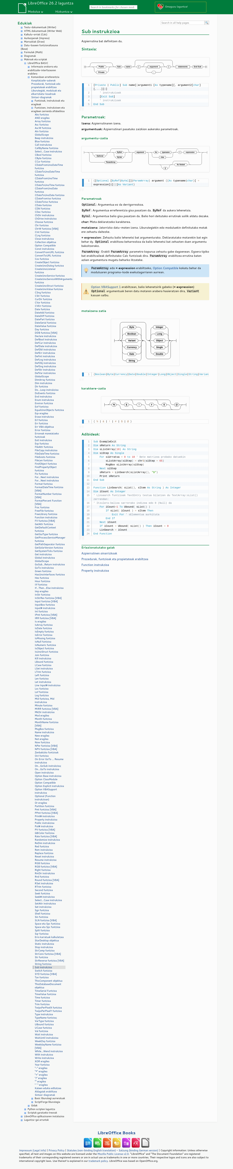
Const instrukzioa (44, 249)
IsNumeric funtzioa (45, 645)
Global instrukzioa (45, 557)
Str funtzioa (41, 957)
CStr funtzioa (42, 296)
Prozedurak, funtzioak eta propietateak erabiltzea (114, 557)
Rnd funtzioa (42, 876)
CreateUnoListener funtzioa (45, 270)
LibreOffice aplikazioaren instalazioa (44, 1116)
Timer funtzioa (43, 1001)
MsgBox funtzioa (44, 729)
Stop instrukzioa (44, 947)
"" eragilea (40, 1081)
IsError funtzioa (43, 635)
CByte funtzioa (43, 158)
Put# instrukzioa (44, 826)
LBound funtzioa (44, 661)
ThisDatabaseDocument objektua (48, 985)
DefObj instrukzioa (45, 363)
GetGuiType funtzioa (46, 534)
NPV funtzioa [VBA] (46, 749)
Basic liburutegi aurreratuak (50, 1098)
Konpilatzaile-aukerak (43, 80)
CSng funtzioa (43, 292)
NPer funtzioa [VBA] (46, 745)
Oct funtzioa (42, 755)
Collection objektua (45, 242)
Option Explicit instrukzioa (49, 786)
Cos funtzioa (42, 259)
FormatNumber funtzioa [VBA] (48, 495)
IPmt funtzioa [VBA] (46, 614)
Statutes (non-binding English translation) (91, 1150)
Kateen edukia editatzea (48, 1088)
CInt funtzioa (42, 232)
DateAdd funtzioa (44, 312)
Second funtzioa (44, 890)
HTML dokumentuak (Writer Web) (43, 31)
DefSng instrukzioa (45, 366)
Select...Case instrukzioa (48, 151)
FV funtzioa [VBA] (45, 520)
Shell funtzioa (42, 913)
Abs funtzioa (42, 114)
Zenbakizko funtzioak (47, 752)
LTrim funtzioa (43, 672)
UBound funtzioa (44, 1024)
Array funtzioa (43, 121)
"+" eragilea (41, 1074)
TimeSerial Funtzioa (46, 990)
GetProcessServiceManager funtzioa (50, 539)
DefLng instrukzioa (45, 359)
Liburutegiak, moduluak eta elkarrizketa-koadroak (46, 92)
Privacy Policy (57, 1150)
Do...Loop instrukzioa (46, 390)
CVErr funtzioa (43, 306)
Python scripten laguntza (41, 1109)
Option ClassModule (46, 779)
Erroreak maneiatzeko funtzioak (47, 435)
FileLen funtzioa (44, 460)
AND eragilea (42, 118)
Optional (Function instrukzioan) (45, 797)
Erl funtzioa (41, 420)
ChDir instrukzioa (44, 215)
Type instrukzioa (44, 1014)
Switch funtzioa (43, 970)
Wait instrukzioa (44, 1034)
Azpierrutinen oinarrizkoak (99, 551)
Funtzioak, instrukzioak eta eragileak (48, 102)
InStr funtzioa (42, 594)
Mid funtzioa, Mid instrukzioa (44, 700)
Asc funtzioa (42, 124)
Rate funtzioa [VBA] (46, 836)
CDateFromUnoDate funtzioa (46, 190)
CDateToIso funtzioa (46, 202)
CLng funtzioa (42, 235)
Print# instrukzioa (45, 816)
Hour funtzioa (42, 581)
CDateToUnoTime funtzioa (50, 185)
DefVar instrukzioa (45, 373)
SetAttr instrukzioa (45, 903)
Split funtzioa (42, 930)
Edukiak (25, 23)
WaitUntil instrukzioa (46, 1038)
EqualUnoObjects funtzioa (49, 410)
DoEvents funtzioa (45, 393)
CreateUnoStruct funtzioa (49, 285)
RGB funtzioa (42, 863)
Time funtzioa (42, 997)
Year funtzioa (42, 1064)
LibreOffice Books (117, 1132)
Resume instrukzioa (46, 860)
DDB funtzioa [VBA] (46, 332)
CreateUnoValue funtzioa (49, 289)
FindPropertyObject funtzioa (46, 468)
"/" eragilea (41, 1078)
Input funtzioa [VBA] (46, 601)
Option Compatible (45, 245)
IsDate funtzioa (43, 628)
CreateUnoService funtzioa (50, 275)
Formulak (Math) (33, 52)
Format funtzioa (44, 484)
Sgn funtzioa (42, 910)
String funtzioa (43, 964)
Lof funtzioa (41, 692)
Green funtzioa (43, 571)
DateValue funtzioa (45, 326)
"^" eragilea (41, 1085)
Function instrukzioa (46, 517)
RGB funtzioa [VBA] (46, 866)
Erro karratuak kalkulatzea (49, 937)
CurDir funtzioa (43, 299)
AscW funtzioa (43, 128)
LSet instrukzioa (44, 668)
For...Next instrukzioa (47, 477)
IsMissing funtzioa (45, 638)
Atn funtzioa (42, 131)
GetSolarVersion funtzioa (49, 547)
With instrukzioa (44, 1054)
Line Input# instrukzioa (48, 685)
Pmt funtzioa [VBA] (46, 809)
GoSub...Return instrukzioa (50, 564)
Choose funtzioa (44, 222)
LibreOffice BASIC (38, 63)
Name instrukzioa (44, 732)
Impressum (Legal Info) (32, 1150)
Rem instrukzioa (44, 849)
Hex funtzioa (42, 578)
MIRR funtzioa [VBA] (46, 708)
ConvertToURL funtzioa (48, 255)
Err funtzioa (41, 423)
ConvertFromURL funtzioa (49, 252)
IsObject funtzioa (44, 648)
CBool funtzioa (43, 155)
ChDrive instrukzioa (46, 218)
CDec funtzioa (43, 212)
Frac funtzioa (42, 507)
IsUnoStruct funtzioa (46, 651)
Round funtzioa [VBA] (47, 880)
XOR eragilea (42, 1061)
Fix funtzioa (41, 473)
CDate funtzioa (43, 205)
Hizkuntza (62, 11)
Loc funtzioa (42, 688)
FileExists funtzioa (45, 457)
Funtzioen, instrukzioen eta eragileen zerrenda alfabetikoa (48, 109)
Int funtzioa (41, 611)
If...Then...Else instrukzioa (49, 588)
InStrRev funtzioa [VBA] (48, 598)
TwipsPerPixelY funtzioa (48, 1011)
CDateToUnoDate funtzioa (50, 195)
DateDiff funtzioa (44, 316)
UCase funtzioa (43, 1027)
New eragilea (42, 735)
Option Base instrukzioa (48, 776)
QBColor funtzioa (44, 833)
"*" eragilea (41, 1071)
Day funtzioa (42, 329)
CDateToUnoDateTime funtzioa (47, 173)
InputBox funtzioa (45, 604)
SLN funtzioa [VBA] (46, 920)
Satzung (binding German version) (138, 1150)
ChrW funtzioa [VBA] (47, 228)
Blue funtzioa (42, 141)
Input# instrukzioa (45, 608)
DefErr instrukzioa (45, 353)
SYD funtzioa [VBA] (46, 974)
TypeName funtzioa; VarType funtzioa (46, 1019)
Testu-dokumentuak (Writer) (40, 27)
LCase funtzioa (43, 665)
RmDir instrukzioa (45, 873)
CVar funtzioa (42, 302)
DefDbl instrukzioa (45, 349)
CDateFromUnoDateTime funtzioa (49, 166)
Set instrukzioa (43, 907)
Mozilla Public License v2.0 (113, 1154)
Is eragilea (40, 621)
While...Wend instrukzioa (49, 1051)
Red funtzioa (42, 846)
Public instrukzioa (44, 823)
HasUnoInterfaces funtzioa (50, 574)
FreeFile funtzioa (44, 510)
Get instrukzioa (43, 554)
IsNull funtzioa (43, 641)
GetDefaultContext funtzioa (45, 529)
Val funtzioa (41, 1031)
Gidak (34, 1105)
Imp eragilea (41, 591)
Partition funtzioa (44, 806)
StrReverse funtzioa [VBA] (49, 960)
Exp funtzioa (42, 443)
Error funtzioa (42, 430)
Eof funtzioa (42, 406)
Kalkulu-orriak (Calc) (35, 34)
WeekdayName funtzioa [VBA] (48, 1046)
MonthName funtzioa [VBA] (46, 724)
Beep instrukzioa (44, 138)
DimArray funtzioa (45, 379)
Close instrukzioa (44, 238)
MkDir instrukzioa (45, 712)
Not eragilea (41, 739)
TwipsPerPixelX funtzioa (48, 1007)
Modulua (34, 11)
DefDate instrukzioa (46, 346)
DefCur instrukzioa (45, 343)
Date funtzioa (42, 309)
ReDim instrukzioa (45, 843)
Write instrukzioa (44, 1058)
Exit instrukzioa (43, 440)
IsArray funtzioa (44, 625)
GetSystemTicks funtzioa (49, 551)
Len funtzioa (42, 678)
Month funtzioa (43, 719)
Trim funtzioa (42, 1004)
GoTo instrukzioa (44, 567)
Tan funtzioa (42, 977)
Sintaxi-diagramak (41, 97)
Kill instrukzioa (43, 658)
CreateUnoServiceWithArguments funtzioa (50, 280)
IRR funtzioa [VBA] (45, 618)
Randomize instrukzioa (47, 839)
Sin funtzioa (41, 917)
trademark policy (98, 1161)
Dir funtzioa (41, 386)
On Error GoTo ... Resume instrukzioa (49, 760)
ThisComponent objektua (48, 980)
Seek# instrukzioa (45, 896)
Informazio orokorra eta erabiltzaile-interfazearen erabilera (43, 70)
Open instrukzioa (44, 772)
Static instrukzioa (44, 943)
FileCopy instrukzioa (46, 450)
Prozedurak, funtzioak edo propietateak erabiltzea (46, 85)
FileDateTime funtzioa (47, 453)
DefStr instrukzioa (45, 369)
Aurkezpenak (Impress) (37, 38)
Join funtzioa (42, 655)
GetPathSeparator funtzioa (50, 544)
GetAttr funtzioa (44, 524)
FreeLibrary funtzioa (46, 514)
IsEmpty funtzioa (44, 631)
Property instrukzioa (46, 819)
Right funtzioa (43, 870)
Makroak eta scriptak (35, 59)
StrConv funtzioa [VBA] (48, 954)
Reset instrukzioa (44, 856)
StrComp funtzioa (45, 950)
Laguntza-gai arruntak (36, 1120)
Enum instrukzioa (44, 400)
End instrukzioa (43, 396)
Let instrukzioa (43, 682)
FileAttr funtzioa (44, 447)
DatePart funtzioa (45, 319)
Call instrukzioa (43, 144)
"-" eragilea (41, 1068)
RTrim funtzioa (43, 886)
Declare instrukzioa (45, 336)
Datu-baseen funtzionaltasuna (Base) (39, 47)
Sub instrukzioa (43, 967)
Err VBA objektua (44, 426)
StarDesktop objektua (47, 940)
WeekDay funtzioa (45, 1041)
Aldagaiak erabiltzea (46, 1091)
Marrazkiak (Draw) (34, 41)
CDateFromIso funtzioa (48, 198)
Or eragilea (41, 802)
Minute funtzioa (43, 705)
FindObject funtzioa (46, 463)
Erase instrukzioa (44, 416)
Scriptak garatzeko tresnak (42, 1112)
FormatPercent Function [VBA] (48, 502)
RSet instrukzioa (44, 883)
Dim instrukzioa (43, 383)
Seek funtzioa (42, 893)
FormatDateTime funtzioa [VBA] (49, 489)
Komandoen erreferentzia (45, 77)
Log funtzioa (42, 695)
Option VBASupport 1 (106, 286)
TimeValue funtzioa (45, 994)
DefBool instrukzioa (46, 339)
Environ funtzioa (44, 403)
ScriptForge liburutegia (47, 1102)
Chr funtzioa (42, 225)
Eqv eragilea (41, 413)
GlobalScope (42, 134)
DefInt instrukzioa (45, 356)
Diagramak (30, 56)
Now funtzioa (42, 742)
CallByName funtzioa (46, 148)
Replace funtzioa (44, 853)
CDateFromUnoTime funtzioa (46, 180)
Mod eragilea (42, 715)
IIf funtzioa (41, 584)
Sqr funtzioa (42, 933)
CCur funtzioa (42, 161)
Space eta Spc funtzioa (47, 923)
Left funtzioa (42, 675)
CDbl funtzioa (42, 208)
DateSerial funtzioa (45, 322)
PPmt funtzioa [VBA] (46, 813)
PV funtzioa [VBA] (45, 829)
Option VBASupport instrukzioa (46, 791)
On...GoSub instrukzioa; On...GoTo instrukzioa (48, 767)
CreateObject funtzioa (47, 262)
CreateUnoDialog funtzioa (49, 265)
